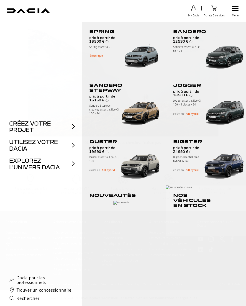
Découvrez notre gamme (70, 232)
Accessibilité (174, 284)
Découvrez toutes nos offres (72, 258)
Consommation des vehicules (121, 255)
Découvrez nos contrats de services (119, 262)
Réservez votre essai (163, 232)
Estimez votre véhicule (164, 238)
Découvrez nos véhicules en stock (72, 246)
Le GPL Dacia (110, 232)
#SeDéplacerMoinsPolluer (102, 298)
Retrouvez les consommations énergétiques (161, 298)
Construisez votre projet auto (73, 253)
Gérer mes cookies (112, 284)
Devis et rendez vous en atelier (170, 249)
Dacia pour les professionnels (121, 249)
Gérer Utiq (132, 284)
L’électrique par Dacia (116, 244)
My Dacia (11, 244)
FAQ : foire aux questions (22, 238)
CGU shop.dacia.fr (153, 284)
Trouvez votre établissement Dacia (25, 257)
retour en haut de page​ (123, 157)
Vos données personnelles (54, 284)
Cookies (92, 284)
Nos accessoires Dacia (68, 264)
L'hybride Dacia (112, 238)
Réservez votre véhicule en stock (71, 271)
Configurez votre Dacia (69, 238)
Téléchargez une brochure (167, 255)
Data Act (79, 284)
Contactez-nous (16, 232)
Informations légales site (20, 284)
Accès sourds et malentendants (26, 249)
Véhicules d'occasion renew (168, 244)
